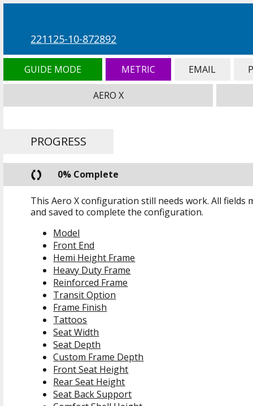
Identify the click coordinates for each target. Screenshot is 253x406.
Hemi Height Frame (94, 257)
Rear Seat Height (89, 382)
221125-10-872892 (73, 39)
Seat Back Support (92, 394)
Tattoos (70, 320)
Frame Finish (80, 307)
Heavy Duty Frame (91, 270)
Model (66, 233)
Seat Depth (77, 344)
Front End (73, 245)
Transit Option (84, 295)
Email (202, 69)
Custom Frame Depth (98, 357)
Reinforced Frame (90, 282)
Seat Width (76, 332)
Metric (138, 69)
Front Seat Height (90, 369)
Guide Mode (52, 69)
